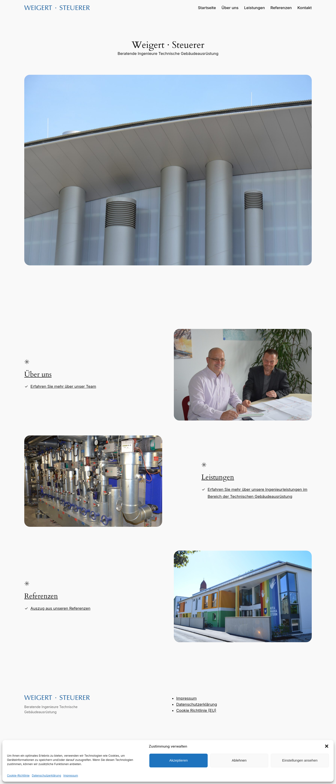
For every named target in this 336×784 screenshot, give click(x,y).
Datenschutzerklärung (46, 775)
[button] (326, 746)
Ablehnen (239, 760)
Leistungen (217, 477)
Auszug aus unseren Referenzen (61, 608)
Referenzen (41, 596)
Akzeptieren (178, 760)
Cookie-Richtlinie (18, 775)
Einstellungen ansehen (300, 760)
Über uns (38, 374)
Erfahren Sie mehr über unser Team (63, 386)
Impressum (70, 775)
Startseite (207, 7)
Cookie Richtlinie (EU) (196, 710)
